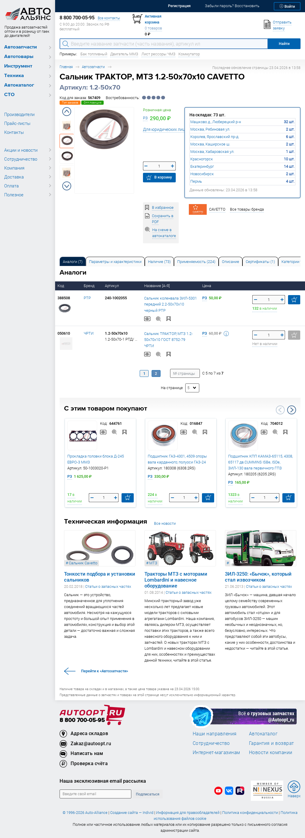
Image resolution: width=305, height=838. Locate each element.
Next (67, 186)
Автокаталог (19, 85)
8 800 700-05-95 (82, 720)
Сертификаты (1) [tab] (260, 261)
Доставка (14, 177)
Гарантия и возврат (271, 743)
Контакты (14, 132)
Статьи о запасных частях (108, 586)
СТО (9, 94)
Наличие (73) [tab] (159, 261)
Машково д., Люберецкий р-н (215, 121)
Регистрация (179, 5)
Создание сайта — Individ (131, 812)
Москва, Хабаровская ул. (212, 151)
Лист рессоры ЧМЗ (158, 54)
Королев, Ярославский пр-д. (214, 136)
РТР (87, 297)
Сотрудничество (20, 159)
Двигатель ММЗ (124, 54)
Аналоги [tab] (73, 261)
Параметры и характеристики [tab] (115, 261)
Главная (66, 67)
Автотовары (18, 56)
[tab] (73, 261)
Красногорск (201, 159)
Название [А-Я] (157, 285)
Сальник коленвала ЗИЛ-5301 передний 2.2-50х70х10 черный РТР (170, 304)
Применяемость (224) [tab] (196, 261)
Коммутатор (189, 54)
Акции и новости (21, 150)
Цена (207, 285)
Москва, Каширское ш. (210, 144)
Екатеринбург (202, 166)
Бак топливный (93, 54)
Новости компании (270, 752)
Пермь (196, 181)
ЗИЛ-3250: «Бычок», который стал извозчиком (258, 577)
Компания (14, 168)
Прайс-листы (17, 123)
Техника (14, 75)
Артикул (112, 285)
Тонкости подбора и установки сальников (99, 577)
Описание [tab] (230, 261)
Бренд (89, 285)
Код (61, 285)
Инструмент (18, 66)
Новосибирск (202, 173)
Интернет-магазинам (216, 752)
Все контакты (109, 18)
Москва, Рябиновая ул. (210, 129)
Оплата (11, 186)
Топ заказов (70, 102)
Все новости (165, 523)
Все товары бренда (247, 209)
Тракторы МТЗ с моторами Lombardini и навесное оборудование (175, 580)
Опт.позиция (92, 102)
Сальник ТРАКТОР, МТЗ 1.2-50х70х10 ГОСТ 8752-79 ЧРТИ (168, 339)
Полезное (14, 195)
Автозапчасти (20, 47)
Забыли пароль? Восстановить (232, 5)
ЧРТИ (89, 333)
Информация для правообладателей (188, 812)
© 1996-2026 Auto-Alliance (85, 812)
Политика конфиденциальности (250, 812)
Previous (67, 112)
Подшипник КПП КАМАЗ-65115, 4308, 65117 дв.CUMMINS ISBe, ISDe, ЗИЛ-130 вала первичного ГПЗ (260, 462)
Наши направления (215, 733)
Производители (19, 114)
